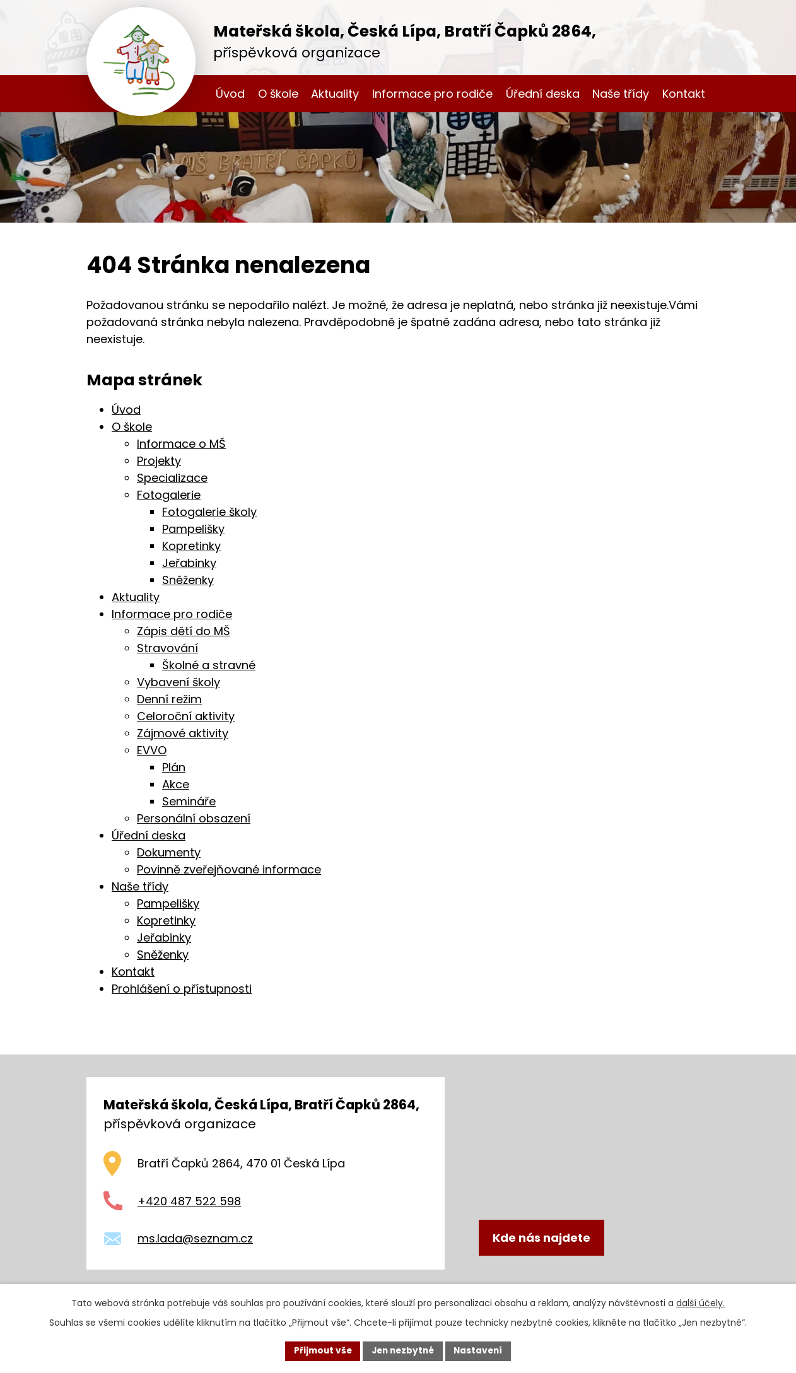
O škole (278, 94)
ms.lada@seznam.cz (195, 1238)
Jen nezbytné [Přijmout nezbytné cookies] (403, 1350)
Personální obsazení (193, 818)
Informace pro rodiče (432, 94)
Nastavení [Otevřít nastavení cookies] (481, 1350)
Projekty (159, 461)
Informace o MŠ (181, 444)
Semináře (189, 801)
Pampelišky (193, 529)
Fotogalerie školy (209, 512)
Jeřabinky (189, 563)
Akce (175, 784)
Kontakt (683, 94)
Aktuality (335, 94)
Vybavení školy (178, 682)
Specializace (172, 478)
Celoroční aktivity (186, 716)
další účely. (700, 1302)
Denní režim (169, 699)
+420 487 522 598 (189, 1201)
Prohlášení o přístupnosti (182, 988)
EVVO (152, 750)
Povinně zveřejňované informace (229, 869)
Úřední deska (543, 94)
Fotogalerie (169, 495)
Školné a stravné (208, 665)
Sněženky (188, 580)
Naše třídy (620, 94)
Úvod (230, 94)
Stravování (167, 648)
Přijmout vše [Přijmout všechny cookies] (319, 1350)
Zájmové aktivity (182, 733)
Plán (173, 767)
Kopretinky (191, 546)
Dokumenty (169, 852)
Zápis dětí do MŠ (183, 631)
